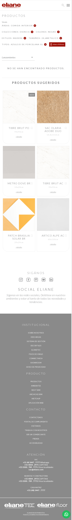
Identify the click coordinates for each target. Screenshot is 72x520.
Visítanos (36, 426)
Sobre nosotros (36, 333)
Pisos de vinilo (36, 354)
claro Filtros (58, 44)
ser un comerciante (36, 435)
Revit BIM (36, 390)
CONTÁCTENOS (36, 417)
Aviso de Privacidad (36, 367)
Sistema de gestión (36, 341)
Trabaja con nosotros (36, 430)
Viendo (4, 22)
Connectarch (36, 358)
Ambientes (36, 386)
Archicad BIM (36, 394)
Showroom (35, 363)
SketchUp (36, 399)
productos (36, 382)
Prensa (36, 439)
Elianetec (36, 350)
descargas (36, 337)
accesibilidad (36, 443)
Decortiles (36, 346)
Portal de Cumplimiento (36, 422)
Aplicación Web (36, 403)
